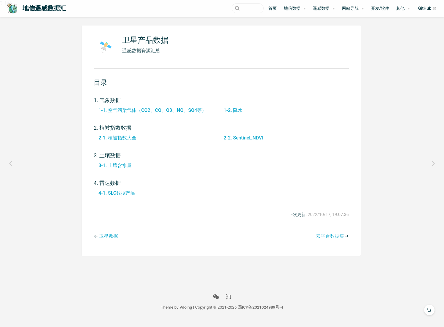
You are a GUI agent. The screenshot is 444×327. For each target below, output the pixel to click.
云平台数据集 (329, 240)
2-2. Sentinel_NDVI (242, 142)
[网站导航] (353, 8)
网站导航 (350, 8)
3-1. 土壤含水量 (114, 169)
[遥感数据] (324, 8)
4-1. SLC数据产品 (115, 197)
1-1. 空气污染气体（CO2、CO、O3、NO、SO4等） (151, 114)
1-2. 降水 (231, 114)
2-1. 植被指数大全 (116, 142)
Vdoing (185, 311)
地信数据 (292, 8)
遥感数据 (321, 8)
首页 (272, 8)
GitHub (427, 8)
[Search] (234, 8)
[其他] (403, 8)
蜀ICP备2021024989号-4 (260, 311)
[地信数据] (295, 8)
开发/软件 (380, 8)
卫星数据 (107, 240)
